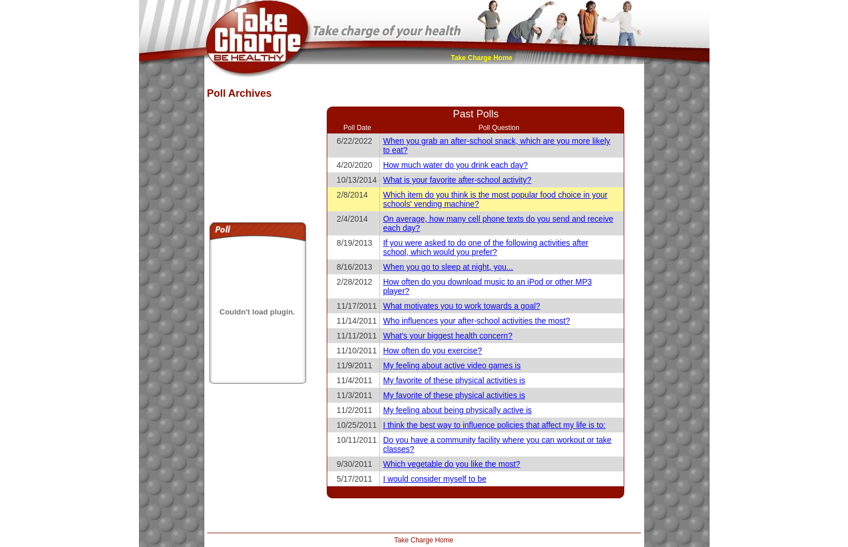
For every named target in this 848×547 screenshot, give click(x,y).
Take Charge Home (482, 58)
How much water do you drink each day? (455, 165)
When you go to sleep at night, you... (448, 266)
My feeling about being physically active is (457, 410)
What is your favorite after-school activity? (457, 179)
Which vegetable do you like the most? (451, 464)
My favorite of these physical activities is (454, 380)
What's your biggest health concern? (447, 335)
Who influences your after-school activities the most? (476, 320)
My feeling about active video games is (451, 365)
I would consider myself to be (434, 478)
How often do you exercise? (432, 350)
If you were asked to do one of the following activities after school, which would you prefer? (485, 247)
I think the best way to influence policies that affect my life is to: (494, 425)
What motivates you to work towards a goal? (461, 305)
